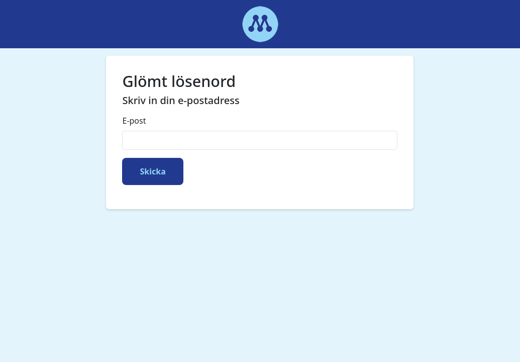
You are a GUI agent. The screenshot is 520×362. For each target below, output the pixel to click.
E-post (134, 120)
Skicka (152, 171)
